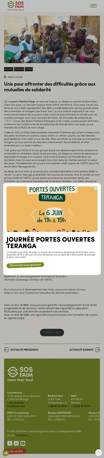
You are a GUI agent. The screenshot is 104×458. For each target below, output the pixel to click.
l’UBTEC (8, 121)
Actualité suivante (85, 350)
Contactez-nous (16, 406)
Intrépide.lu (21, 435)
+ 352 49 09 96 (15, 403)
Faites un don (52, 332)
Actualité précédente (21, 350)
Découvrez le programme (25, 265)
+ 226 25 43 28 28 (57, 406)
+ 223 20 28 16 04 (80, 406)
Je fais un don (14, 451)
